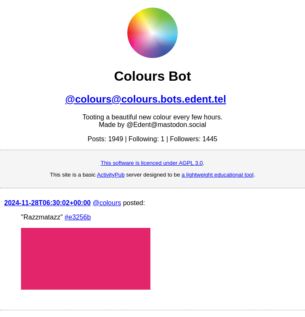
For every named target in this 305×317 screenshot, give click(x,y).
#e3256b (78, 217)
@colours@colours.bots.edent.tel (145, 99)
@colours (106, 202)
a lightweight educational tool (217, 175)
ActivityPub (111, 175)
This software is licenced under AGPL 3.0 (152, 163)
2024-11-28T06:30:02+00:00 (47, 202)
